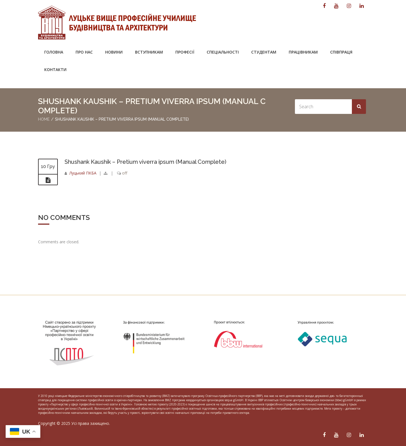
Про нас (84, 52)
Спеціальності (223, 52)
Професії (184, 52)
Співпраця (341, 52)
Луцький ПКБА (82, 173)
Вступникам (149, 52)
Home (44, 119)
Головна (53, 52)
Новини (114, 52)
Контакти (55, 69)
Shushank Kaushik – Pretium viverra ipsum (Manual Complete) (145, 161)
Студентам (263, 52)
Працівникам (303, 52)
